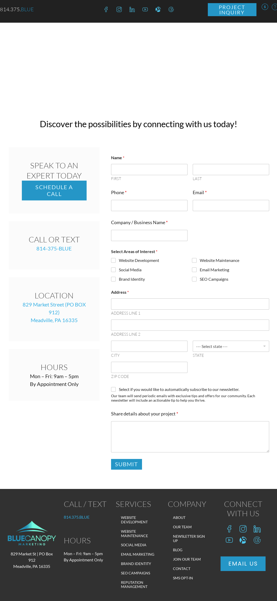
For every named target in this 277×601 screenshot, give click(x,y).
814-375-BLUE (54, 248)
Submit (126, 464)
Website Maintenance (219, 260)
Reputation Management (134, 584)
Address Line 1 (125, 313)
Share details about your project (144, 413)
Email (200, 192)
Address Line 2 (125, 334)
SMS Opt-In (183, 578)
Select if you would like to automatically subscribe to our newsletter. (179, 389)
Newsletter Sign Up (189, 538)
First (116, 178)
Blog (177, 550)
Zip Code (120, 376)
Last (197, 178)
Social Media (130, 269)
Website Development (139, 260)
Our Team (182, 527)
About (179, 517)
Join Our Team (187, 559)
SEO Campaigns (214, 278)
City (115, 355)
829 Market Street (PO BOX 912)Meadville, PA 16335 (54, 312)
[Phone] (149, 205)
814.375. (76, 516)
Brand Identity (132, 278)
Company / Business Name (139, 222)
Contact (181, 568)
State (198, 355)
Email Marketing (214, 269)
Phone (119, 192)
